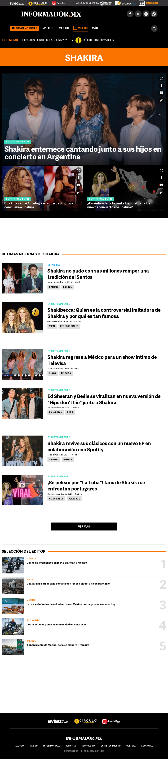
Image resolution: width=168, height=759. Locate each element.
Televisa (66, 373)
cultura (131, 746)
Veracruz (74, 499)
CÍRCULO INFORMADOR (98, 40)
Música (67, 460)
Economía (32, 621)
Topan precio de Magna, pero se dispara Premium (57, 645)
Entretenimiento (111, 746)
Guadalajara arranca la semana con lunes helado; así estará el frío (68, 584)
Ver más (84, 526)
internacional (51, 746)
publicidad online (94, 751)
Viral (52, 326)
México (64, 28)
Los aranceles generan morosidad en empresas (56, 625)
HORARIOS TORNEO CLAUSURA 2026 (44, 40)
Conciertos (56, 499)
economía (147, 746)
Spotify (54, 460)
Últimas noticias (24, 28)
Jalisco (49, 28)
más (97, 28)
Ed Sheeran (55, 413)
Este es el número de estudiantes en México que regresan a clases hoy (71, 604)
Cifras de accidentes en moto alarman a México (56, 563)
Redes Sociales (69, 326)
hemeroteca (71, 751)
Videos (80, 28)
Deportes (70, 746)
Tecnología (88, 746)
